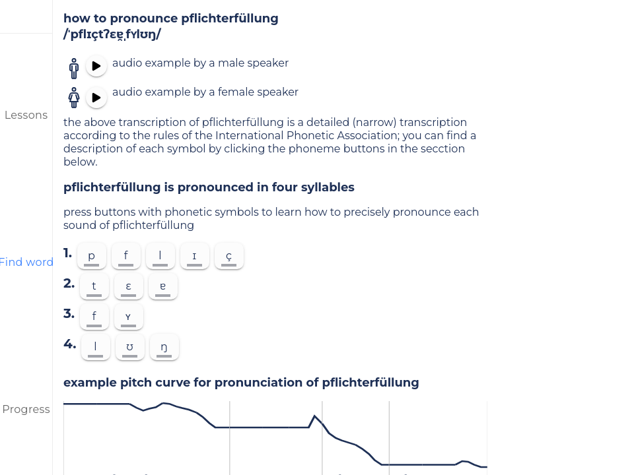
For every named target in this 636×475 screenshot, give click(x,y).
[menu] (26, 16)
